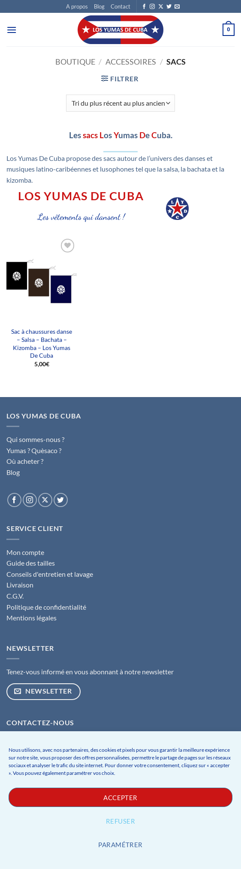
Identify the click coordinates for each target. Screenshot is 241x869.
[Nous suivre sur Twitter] (169, 7)
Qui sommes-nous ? (35, 439)
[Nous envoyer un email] (177, 7)
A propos (77, 6)
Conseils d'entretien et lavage (49, 574)
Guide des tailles (30, 563)
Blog (99, 6)
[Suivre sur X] (160, 7)
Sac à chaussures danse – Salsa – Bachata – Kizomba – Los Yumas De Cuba (41, 343)
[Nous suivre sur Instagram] (152, 7)
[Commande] (120, 103)
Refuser (120, 821)
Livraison (19, 585)
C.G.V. (15, 596)
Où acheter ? (24, 461)
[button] (11, 29)
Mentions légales (31, 618)
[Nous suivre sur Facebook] (144, 7)
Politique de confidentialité (46, 607)
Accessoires (130, 61)
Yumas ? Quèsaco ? (33, 450)
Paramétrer (120, 844)
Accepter (120, 797)
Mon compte (25, 552)
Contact (120, 6)
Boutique (75, 61)
